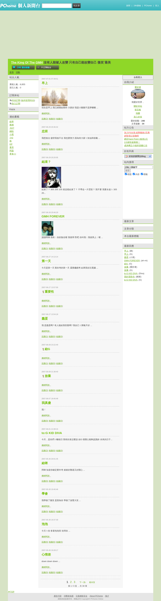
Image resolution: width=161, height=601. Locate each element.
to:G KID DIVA (52, 433)
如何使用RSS (27, 100)
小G (11, 138)
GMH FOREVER (53, 216)
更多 (13, 154)
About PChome (96, 596)
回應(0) (45, 149)
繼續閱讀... (46, 113)
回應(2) (45, 119)
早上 (45, 83)
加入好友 (138, 117)
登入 (157, 6)
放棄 (48, 376)
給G (47, 349)
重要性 (49, 291)
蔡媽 (12, 125)
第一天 (46, 261)
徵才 (107, 596)
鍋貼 (12, 131)
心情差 (46, 554)
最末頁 (92, 582)
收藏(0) (59, 119)
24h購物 (137, 6)
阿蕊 (12, 150)
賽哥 (12, 147)
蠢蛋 (45, 318)
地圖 (138, 113)
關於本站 (138, 106)
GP (11, 144)
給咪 (45, 463)
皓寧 (12, 121)
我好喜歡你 (129, 276)
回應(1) (45, 248)
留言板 (138, 109)
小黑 (12, 134)
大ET (12, 128)
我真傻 (46, 403)
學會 (45, 493)
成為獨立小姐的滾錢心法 (135, 145)
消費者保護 (68, 596)
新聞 (128, 6)
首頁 (12, 72)
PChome (148, 6)
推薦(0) (52, 119)
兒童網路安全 (81, 596)
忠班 (45, 131)
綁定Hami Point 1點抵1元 (136, 139)
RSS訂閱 (16, 100)
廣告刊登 (58, 596)
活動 (18, 72)
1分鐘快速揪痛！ (132, 142)
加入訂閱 (16, 103)
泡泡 (45, 524)
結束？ (46, 161)
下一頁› (82, 582)
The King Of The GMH (27, 62)
